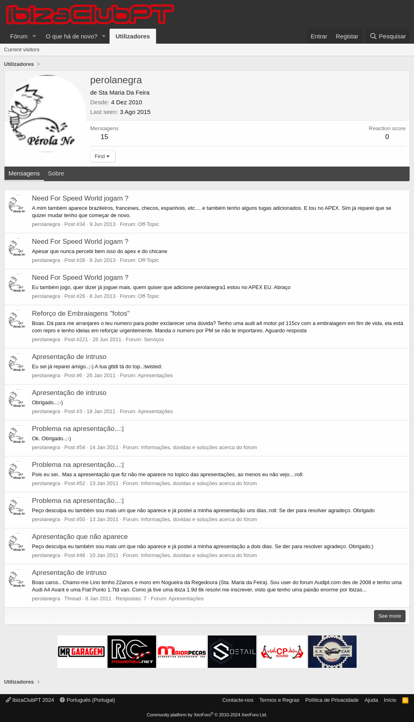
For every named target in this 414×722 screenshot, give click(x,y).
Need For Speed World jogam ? (80, 198)
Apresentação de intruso (69, 357)
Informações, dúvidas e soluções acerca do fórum (199, 447)
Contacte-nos (237, 700)
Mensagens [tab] (24, 173)
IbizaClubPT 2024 (30, 700)
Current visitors (21, 49)
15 (104, 137)
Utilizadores (133, 36)
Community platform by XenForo (207, 714)
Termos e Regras (279, 700)
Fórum (18, 36)
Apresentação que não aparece (80, 536)
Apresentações (155, 375)
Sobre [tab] (56, 173)
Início (390, 700)
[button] (34, 36)
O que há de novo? (71, 36)
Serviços (154, 339)
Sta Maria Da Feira (124, 92)
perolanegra (46, 224)
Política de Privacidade (332, 700)
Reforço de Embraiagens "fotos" (81, 313)
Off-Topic (148, 224)
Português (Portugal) (87, 700)
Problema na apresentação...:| (78, 429)
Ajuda (371, 700)
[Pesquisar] (387, 36)
